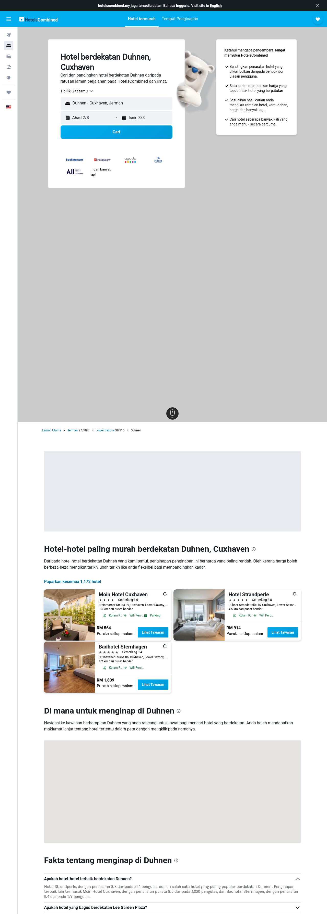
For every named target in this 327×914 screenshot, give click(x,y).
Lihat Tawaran (153, 632)
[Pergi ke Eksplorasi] (8, 78)
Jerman (72, 430)
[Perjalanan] (8, 92)
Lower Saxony (105, 430)
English (216, 6)
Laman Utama (51, 430)
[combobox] (77, 91)
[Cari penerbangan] (8, 35)
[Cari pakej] (8, 67)
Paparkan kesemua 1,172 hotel (72, 581)
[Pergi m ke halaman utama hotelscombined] (38, 19)
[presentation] (253, 549)
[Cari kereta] (8, 56)
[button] (317, 5)
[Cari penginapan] (8, 45)
